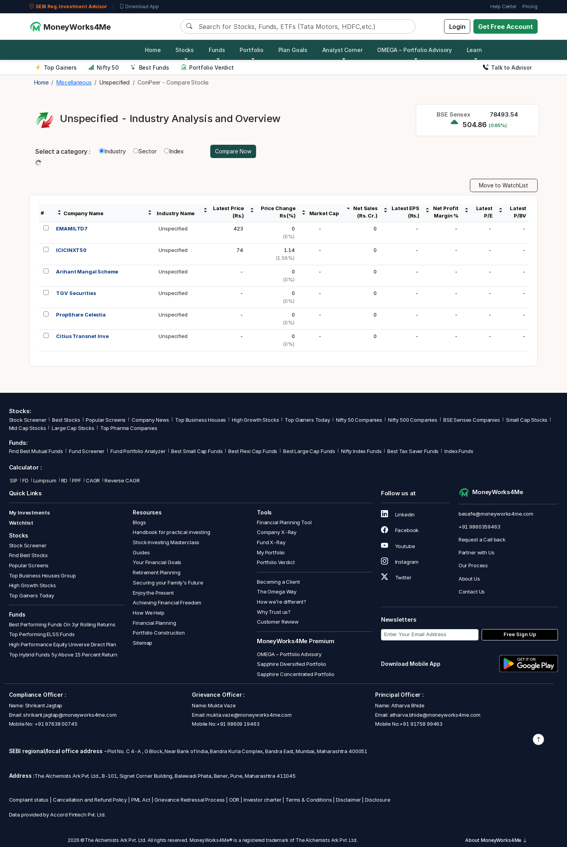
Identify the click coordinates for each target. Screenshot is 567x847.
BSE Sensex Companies (471, 420)
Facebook (400, 530)
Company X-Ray (276, 532)
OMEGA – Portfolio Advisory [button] (414, 50)
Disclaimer (348, 800)
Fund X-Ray (271, 542)
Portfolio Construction (159, 633)
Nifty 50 (103, 67)
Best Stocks (66, 420)
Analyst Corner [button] (342, 50)
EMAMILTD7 (72, 229)
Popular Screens (106, 420)
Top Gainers (56, 67)
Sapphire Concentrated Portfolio (295, 674)
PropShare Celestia (80, 315)
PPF (76, 480)
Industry (112, 151)
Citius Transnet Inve (82, 336)
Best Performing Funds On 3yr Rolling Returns (62, 624)
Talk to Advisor (507, 67)
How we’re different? (281, 602)
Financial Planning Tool (284, 522)
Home (153, 50)
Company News (150, 420)
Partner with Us (477, 553)
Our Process (473, 566)
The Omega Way (276, 592)
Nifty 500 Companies (412, 420)
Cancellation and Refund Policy (90, 800)
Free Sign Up (520, 634)
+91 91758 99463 (420, 724)
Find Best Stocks (28, 555)
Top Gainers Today (307, 420)
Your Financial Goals (157, 562)
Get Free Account (505, 27)
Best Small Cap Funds (196, 451)
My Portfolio (271, 552)
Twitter (396, 577)
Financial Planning (154, 623)
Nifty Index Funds (361, 451)
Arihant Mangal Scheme (87, 272)
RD (64, 480)
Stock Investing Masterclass (166, 542)
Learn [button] (474, 50)
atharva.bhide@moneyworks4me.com (435, 715)
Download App (139, 6)
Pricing (530, 6)
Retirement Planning (156, 572)
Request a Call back (482, 539)
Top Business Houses (200, 420)
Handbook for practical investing (171, 532)
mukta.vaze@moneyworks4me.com (249, 715)
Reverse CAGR (122, 480)
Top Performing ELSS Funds (42, 634)
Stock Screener (28, 420)
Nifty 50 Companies (359, 420)
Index (174, 151)
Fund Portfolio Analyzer (138, 451)
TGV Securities (76, 293)
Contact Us (472, 591)
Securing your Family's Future (168, 582)
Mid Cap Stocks (27, 428)
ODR (234, 800)
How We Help (148, 613)
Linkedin (398, 515)
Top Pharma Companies (128, 428)
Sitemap (142, 643)
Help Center (503, 6)
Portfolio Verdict (207, 67)
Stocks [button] (184, 50)
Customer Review (278, 622)
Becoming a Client (278, 582)
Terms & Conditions (308, 800)
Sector (145, 151)
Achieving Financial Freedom (167, 603)
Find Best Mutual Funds (36, 451)
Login (457, 27)
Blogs (139, 522)
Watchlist (21, 523)
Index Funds (458, 451)
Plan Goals (293, 50)
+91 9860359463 (479, 526)
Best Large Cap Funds (309, 451)
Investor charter (263, 800)
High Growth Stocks (255, 420)
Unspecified (173, 229)
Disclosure (377, 800)
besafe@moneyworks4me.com (496, 514)
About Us (469, 578)
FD (25, 480)
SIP (13, 480)
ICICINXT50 (71, 250)
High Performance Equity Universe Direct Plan (62, 644)
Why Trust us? (274, 612)
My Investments (29, 513)
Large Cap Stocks (73, 428)
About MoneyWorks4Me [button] (496, 840)
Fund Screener (87, 451)
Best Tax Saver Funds (413, 451)
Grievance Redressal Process (189, 800)
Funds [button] (217, 50)
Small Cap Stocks (527, 420)
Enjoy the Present (153, 593)
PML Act (140, 800)
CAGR (93, 480)
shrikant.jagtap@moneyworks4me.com (69, 715)
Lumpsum (44, 480)
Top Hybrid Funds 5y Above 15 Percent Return (63, 654)
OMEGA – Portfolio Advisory (289, 654)
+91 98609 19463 (238, 724)
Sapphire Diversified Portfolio (291, 664)
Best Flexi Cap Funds (252, 451)
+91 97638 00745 (55, 724)
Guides (141, 552)
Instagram (400, 562)
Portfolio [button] (252, 50)
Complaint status (29, 800)
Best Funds (149, 67)
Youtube (398, 546)
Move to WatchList (503, 185)
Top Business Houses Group (42, 575)
